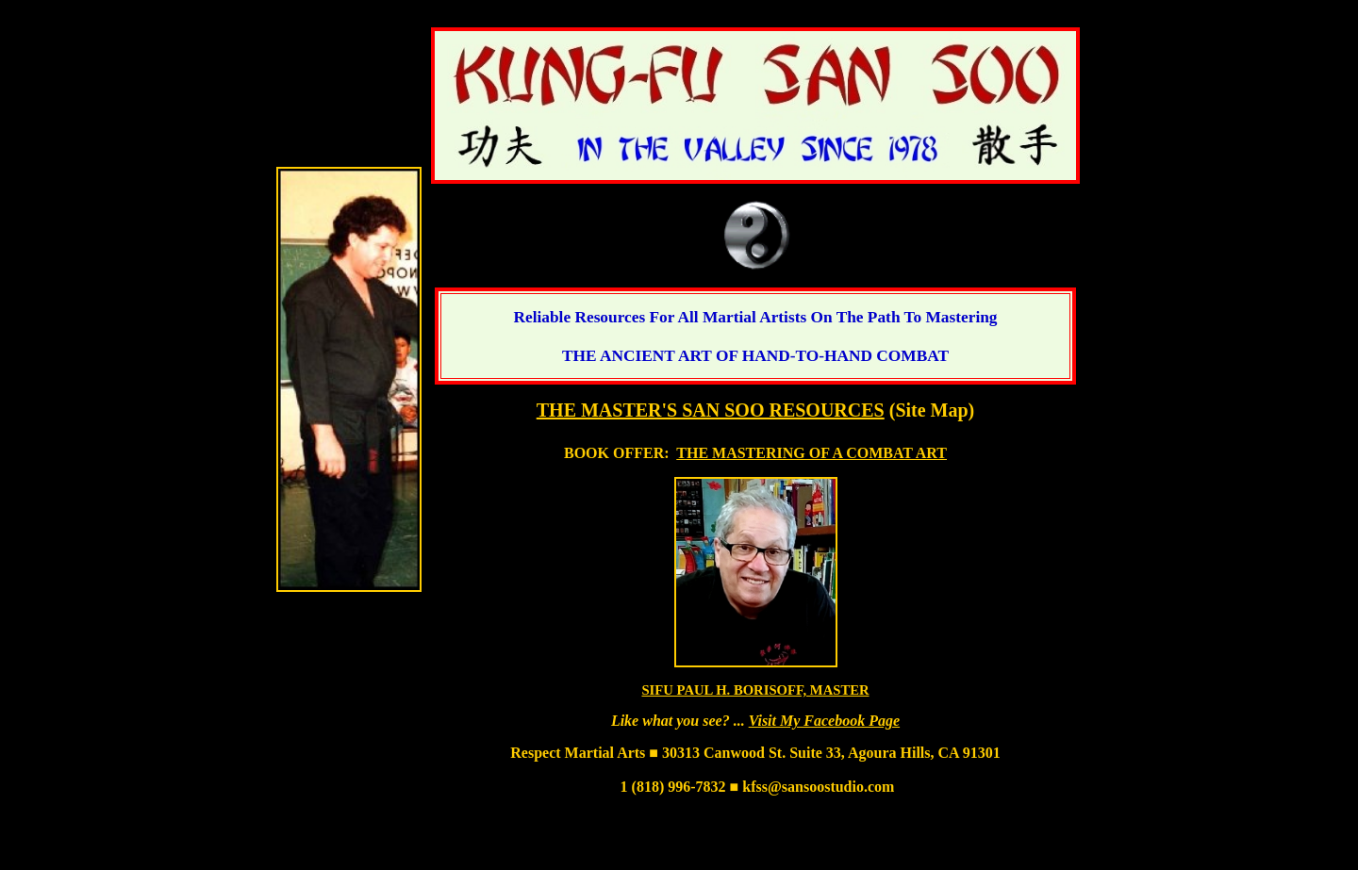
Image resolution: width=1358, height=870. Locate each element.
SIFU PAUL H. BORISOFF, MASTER (755, 690)
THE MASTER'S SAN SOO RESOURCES (711, 410)
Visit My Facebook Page (824, 721)
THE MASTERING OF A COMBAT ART (811, 453)
